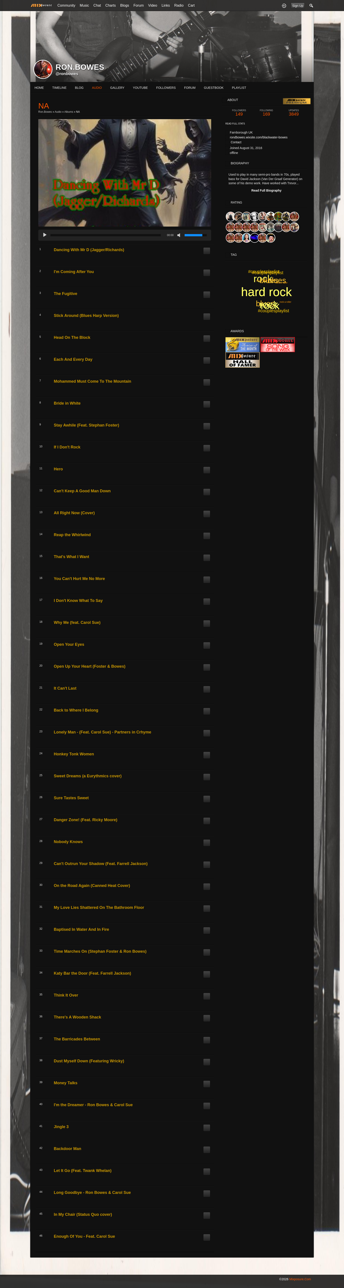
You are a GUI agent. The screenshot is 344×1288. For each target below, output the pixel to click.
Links (166, 5)
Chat (97, 5)
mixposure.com (300, 1279)
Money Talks (65, 1083)
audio (97, 87)
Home (39, 87)
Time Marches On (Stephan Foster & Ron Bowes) (100, 951)
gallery (117, 87)
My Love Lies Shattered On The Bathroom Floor (99, 907)
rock (268, 304)
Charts (110, 5)
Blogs (124, 5)
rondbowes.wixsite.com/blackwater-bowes (259, 137)
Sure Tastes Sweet (71, 798)
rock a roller (282, 282)
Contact (236, 142)
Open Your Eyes (69, 644)
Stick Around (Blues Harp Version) (86, 315)
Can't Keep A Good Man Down (82, 491)
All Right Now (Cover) (74, 513)
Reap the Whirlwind (72, 535)
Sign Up (297, 6)
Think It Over (66, 995)
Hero (58, 469)
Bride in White (67, 403)
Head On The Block (72, 337)
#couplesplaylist (273, 310)
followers (166, 87)
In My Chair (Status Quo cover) (83, 1214)
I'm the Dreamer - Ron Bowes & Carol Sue (93, 1105)
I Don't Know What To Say (78, 600)
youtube (140, 87)
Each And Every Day (73, 359)
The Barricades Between (77, 1039)
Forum (138, 5)
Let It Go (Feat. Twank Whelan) (83, 1170)
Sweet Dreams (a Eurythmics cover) (88, 776)
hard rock (266, 292)
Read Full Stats (235, 123)
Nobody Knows (68, 842)
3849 (293, 112)
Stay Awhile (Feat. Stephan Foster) (86, 425)
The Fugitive (65, 293)
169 (266, 112)
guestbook (214, 87)
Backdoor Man (67, 1148)
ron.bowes (45, 111)
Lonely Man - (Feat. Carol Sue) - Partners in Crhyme (102, 732)
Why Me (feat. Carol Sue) (77, 622)
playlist (239, 87)
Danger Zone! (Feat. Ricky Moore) (85, 820)
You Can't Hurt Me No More (79, 578)
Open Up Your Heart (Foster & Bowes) (89, 666)
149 (239, 112)
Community (66, 5)
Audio (58, 111)
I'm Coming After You (74, 272)
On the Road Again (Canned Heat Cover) (92, 885)
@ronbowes (67, 74)
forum (189, 87)
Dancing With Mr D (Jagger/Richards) (89, 250)
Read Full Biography (266, 190)
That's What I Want (71, 557)
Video (152, 5)
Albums (68, 111)
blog (79, 87)
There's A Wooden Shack (77, 1017)
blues (269, 280)
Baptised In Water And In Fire (81, 929)
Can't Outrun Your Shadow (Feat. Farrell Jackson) (101, 863)
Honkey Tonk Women (74, 754)
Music (84, 5)
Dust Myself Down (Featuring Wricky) (89, 1061)
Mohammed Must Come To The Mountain (92, 381)
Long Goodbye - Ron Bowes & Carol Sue (92, 1192)
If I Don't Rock (67, 447)
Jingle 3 (61, 1127)
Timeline (59, 87)
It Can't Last (65, 688)
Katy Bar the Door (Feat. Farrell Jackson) (92, 973)
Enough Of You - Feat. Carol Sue (84, 1236)
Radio (179, 5)
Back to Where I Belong (76, 710)
